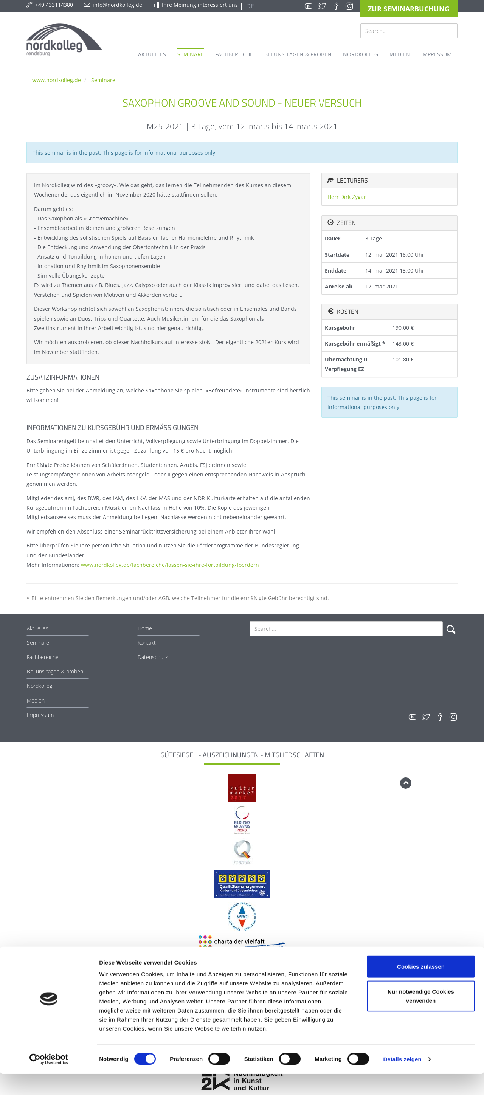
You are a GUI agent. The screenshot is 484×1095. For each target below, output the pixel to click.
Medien (36, 700)
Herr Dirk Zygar (346, 196)
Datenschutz (153, 657)
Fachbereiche (43, 657)
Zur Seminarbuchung (409, 8)
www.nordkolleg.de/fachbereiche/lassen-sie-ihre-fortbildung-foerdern (170, 564)
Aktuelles (37, 628)
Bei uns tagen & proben (55, 671)
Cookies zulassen (421, 987)
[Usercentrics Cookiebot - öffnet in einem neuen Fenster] (49, 1080)
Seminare (103, 80)
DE (249, 6)
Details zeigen (402, 1080)
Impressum (40, 714)
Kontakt (147, 642)
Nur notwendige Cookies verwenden (421, 1017)
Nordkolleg (39, 685)
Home (145, 628)
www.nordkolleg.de (56, 80)
